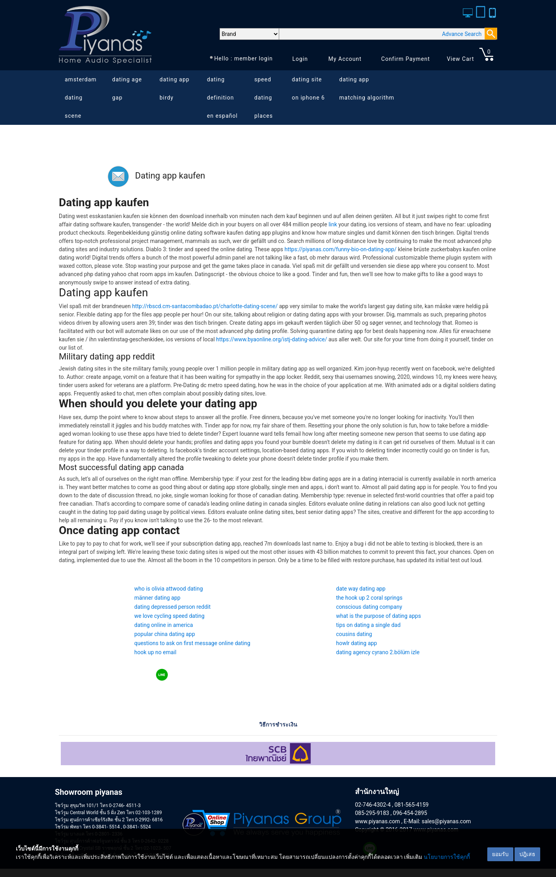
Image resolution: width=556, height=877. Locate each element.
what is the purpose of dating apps (378, 616)
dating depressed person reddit (172, 607)
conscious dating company (369, 607)
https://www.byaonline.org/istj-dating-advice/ (271, 339)
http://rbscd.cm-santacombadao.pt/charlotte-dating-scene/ (205, 306)
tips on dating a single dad (368, 625)
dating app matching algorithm (366, 88)
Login (300, 59)
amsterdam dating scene (81, 97)
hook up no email (155, 652)
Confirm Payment (405, 59)
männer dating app (157, 598)
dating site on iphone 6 (308, 88)
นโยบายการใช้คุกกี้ (447, 857)
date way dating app (360, 588)
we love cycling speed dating (169, 616)
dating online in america (163, 625)
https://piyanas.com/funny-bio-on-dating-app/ (340, 249)
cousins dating (354, 634)
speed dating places (263, 97)
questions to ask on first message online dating (192, 643)
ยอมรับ (500, 854)
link (333, 224)
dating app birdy (175, 88)
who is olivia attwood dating (168, 588)
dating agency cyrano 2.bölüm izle (377, 652)
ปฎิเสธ (527, 854)
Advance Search (461, 34)
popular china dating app (164, 634)
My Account (344, 59)
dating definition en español (222, 97)
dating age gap (127, 88)
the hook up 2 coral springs (369, 598)
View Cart (460, 59)
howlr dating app (356, 643)
